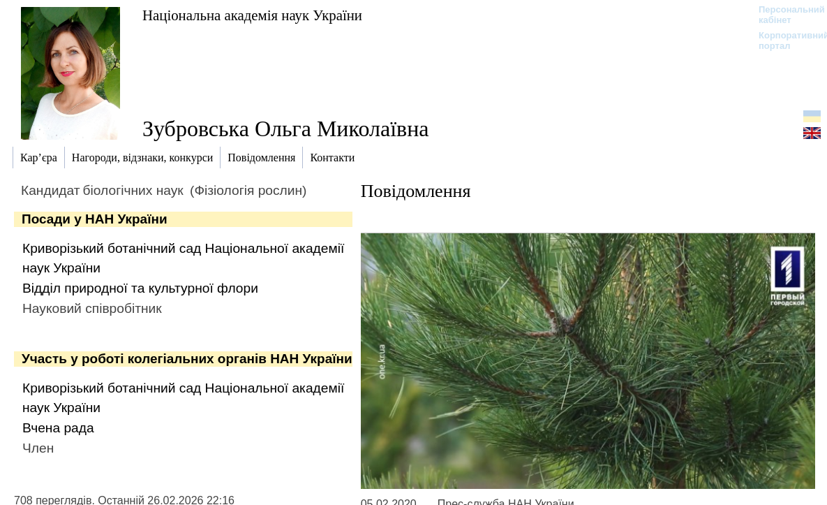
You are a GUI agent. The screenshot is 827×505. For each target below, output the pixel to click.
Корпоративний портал (785, 40)
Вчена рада (58, 427)
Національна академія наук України (252, 15)
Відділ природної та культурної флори (140, 288)
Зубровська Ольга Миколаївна (285, 128)
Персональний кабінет (785, 14)
